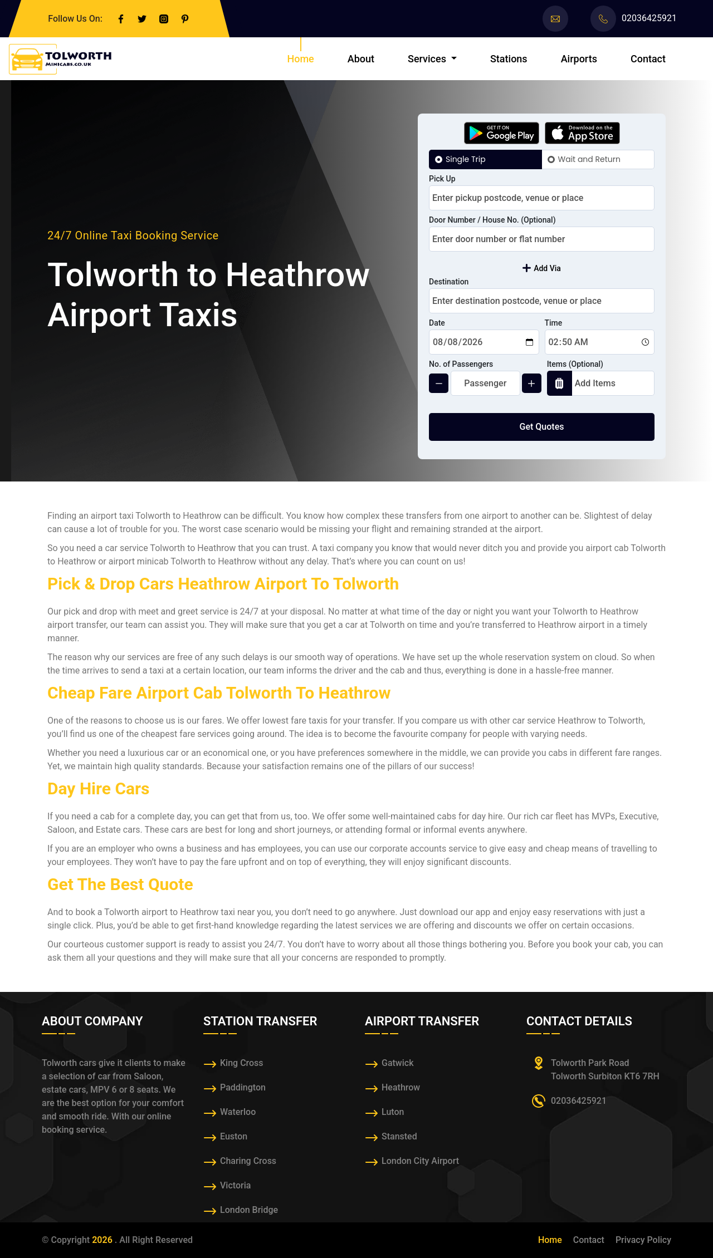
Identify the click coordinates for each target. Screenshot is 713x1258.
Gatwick (398, 1063)
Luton (393, 1112)
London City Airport (420, 1161)
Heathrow (401, 1087)
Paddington (243, 1087)
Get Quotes (542, 426)
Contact (648, 59)
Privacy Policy (643, 1240)
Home (300, 59)
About (361, 59)
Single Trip (466, 159)
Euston (233, 1136)
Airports (579, 59)
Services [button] (428, 59)
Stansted (399, 1136)
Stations (509, 59)
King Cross (241, 1063)
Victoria (235, 1185)
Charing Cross (248, 1161)
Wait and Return (589, 159)
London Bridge (249, 1210)
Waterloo (238, 1112)
